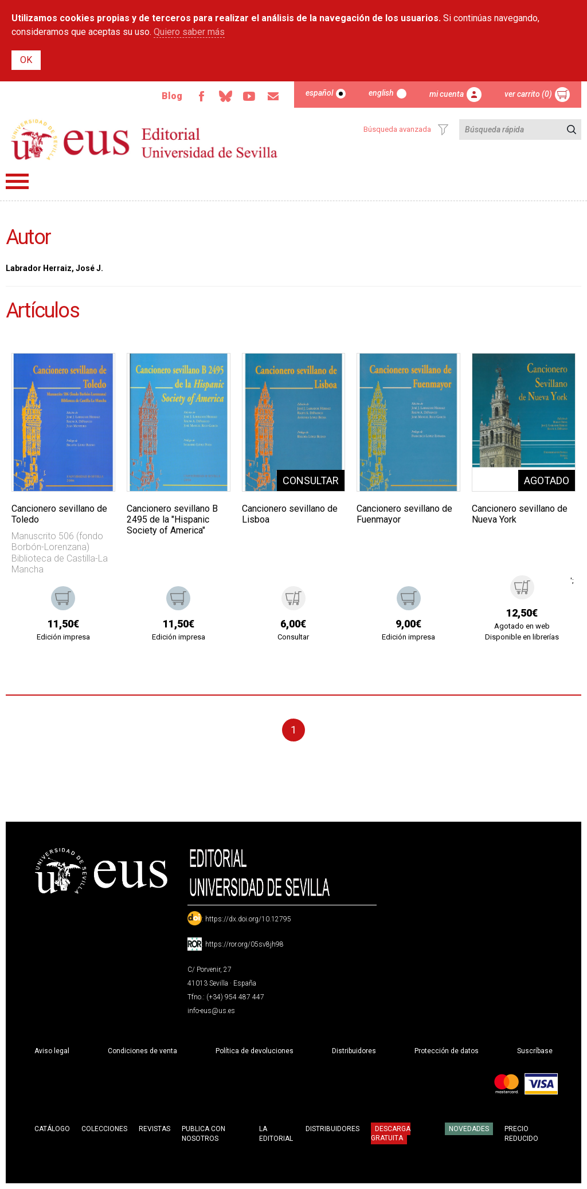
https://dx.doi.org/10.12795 (248, 919)
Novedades (469, 1129)
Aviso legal (51, 1051)
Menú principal (17, 181)
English (381, 92)
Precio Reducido (521, 1134)
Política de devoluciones (255, 1051)
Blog (172, 96)
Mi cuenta (446, 94)
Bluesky (225, 96)
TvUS (249, 96)
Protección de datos (446, 1051)
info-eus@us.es (211, 1011)
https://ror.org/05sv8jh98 (244, 944)
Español (319, 92)
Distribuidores (354, 1051)
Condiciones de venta (142, 1051)
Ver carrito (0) (528, 94)
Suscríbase (535, 1051)
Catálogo (52, 1129)
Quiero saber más (189, 31)
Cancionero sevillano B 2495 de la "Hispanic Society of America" (172, 519)
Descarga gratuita (390, 1133)
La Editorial (276, 1134)
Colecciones (104, 1129)
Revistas (154, 1129)
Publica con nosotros (203, 1134)
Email (273, 96)
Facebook (201, 96)
